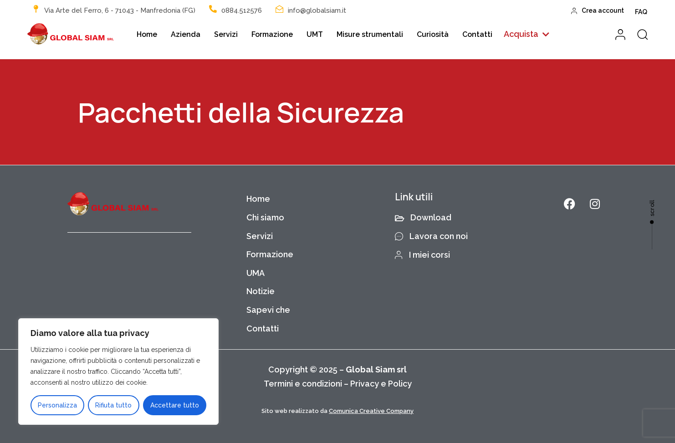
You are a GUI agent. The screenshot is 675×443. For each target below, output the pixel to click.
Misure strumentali (370, 34)
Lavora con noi (431, 236)
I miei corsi (422, 255)
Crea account (597, 10)
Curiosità (433, 34)
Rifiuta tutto (113, 405)
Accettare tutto (174, 405)
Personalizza (57, 405)
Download (423, 217)
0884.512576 (241, 10)
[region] (118, 371)
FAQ (641, 11)
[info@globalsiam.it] (279, 9)
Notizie (260, 291)
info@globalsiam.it (317, 10)
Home (147, 34)
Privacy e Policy (381, 383)
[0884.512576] (213, 9)
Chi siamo (265, 217)
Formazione (272, 34)
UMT (315, 34)
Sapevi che (268, 310)
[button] (526, 35)
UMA (255, 273)
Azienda (185, 34)
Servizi (226, 34)
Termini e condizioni (303, 383)
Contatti (477, 34)
